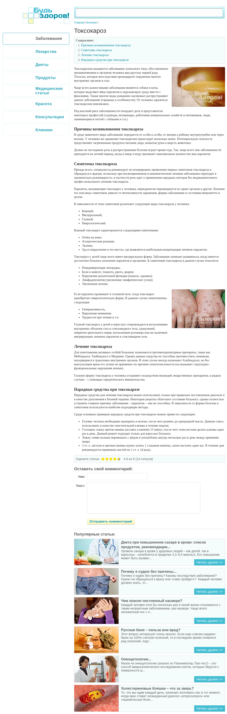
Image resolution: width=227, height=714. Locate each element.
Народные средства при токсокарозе (105, 60)
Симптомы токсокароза (96, 50)
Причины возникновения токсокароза (106, 45)
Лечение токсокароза (95, 55)
